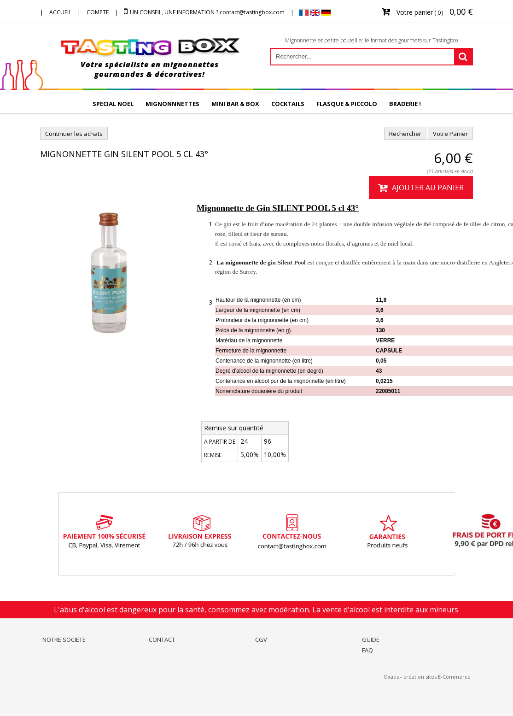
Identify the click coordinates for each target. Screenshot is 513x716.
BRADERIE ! (405, 104)
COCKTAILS (287, 104)
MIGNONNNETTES (172, 104)
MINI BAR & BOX (235, 104)
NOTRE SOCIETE (64, 639)
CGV (261, 639)
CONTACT (162, 639)
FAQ (367, 650)
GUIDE (370, 639)
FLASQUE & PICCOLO (346, 104)
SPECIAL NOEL (113, 104)
